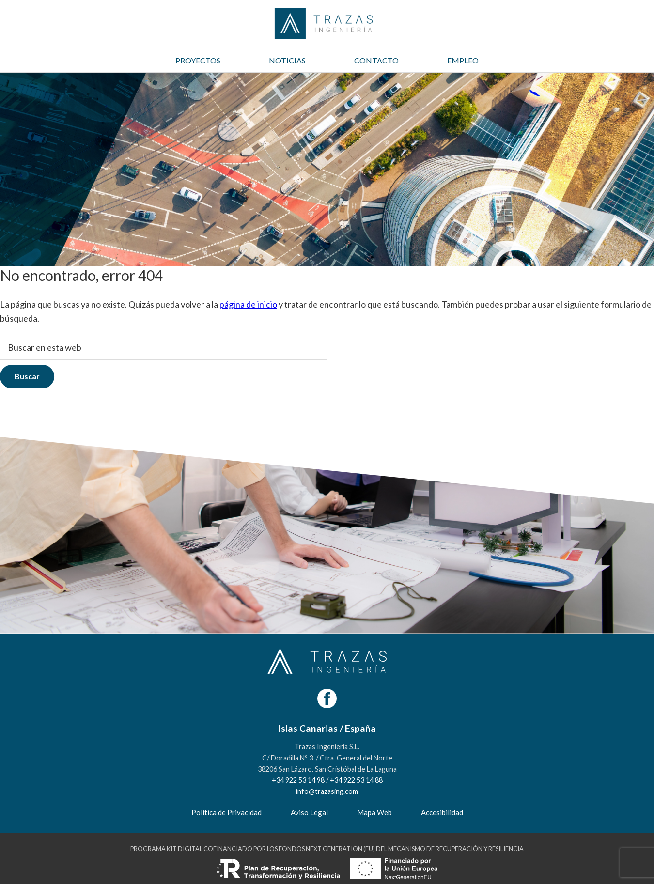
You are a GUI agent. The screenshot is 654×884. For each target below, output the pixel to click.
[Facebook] (327, 698)
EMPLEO (463, 60)
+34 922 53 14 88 (356, 780)
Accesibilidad (442, 812)
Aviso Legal (309, 812)
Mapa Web (374, 812)
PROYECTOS (197, 60)
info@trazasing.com (327, 791)
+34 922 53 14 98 (298, 780)
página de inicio (248, 304)
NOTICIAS (287, 60)
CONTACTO (376, 60)
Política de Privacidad (226, 812)
